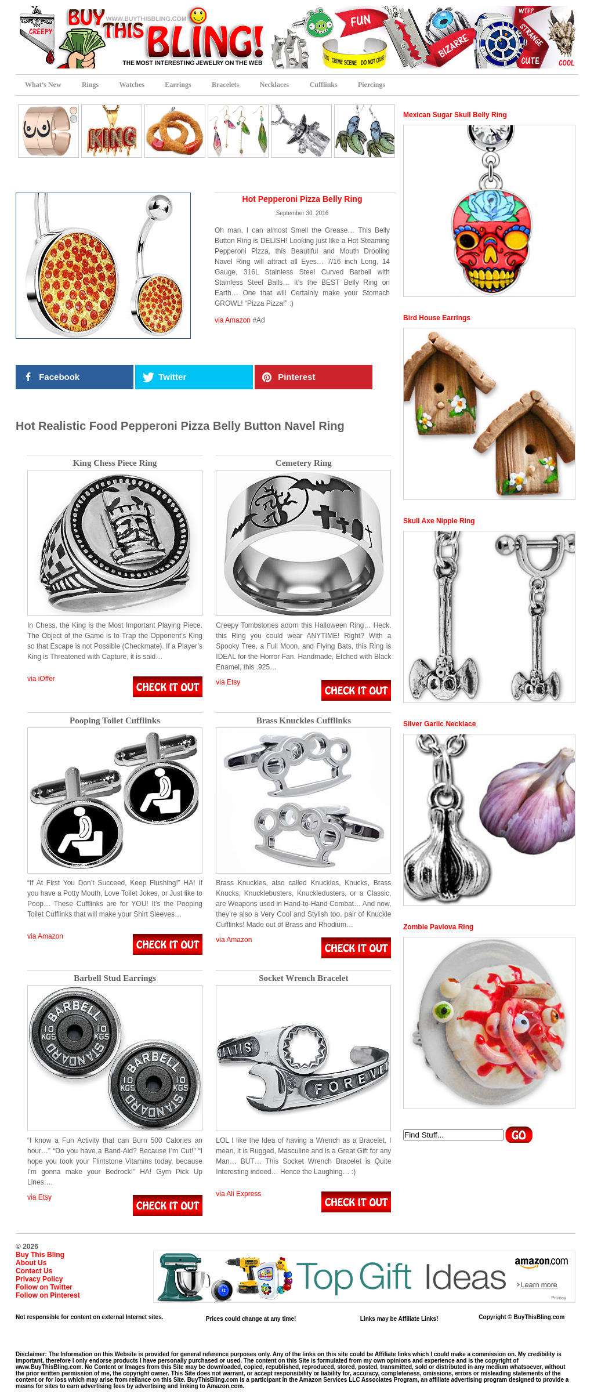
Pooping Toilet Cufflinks (115, 720)
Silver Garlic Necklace (439, 724)
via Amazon (233, 320)
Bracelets (225, 85)
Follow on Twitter (44, 1287)
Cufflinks (324, 85)
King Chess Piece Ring (115, 463)
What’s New (43, 85)
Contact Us (34, 1271)
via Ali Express (238, 1194)
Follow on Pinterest (48, 1295)
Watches (131, 85)
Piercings (371, 85)
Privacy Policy (39, 1279)
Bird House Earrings (436, 318)
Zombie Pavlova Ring (438, 927)
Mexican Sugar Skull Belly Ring (455, 115)
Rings (90, 85)
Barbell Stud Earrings (115, 978)
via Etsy (228, 682)
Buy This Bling (40, 1255)
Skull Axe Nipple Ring (439, 521)
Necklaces (274, 85)
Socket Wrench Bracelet (303, 978)
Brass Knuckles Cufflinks (303, 720)
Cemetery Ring (304, 463)
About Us (31, 1263)
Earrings (178, 85)
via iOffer (41, 679)
